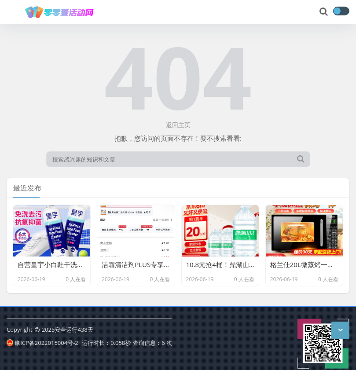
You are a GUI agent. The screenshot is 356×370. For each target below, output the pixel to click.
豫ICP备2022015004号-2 (42, 343)
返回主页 (178, 125)
